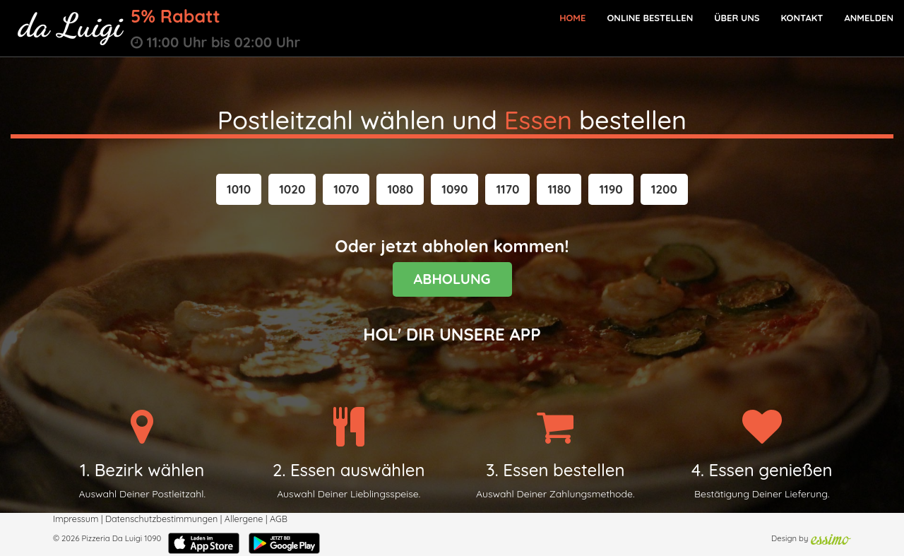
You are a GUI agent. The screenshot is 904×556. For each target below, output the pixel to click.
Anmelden (868, 17)
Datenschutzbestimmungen (161, 518)
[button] (238, 189)
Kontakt (801, 17)
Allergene (244, 518)
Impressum (75, 518)
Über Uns (736, 17)
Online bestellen (650, 17)
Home (572, 17)
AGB (278, 518)
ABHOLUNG (452, 279)
